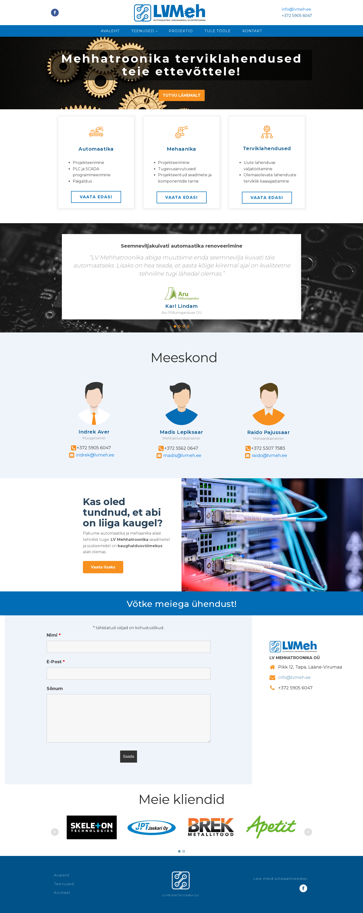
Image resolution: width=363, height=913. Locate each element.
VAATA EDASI (96, 197)
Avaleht (110, 31)
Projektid (181, 31)
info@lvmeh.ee (296, 9)
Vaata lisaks (103, 567)
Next (308, 279)
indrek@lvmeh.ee (94, 455)
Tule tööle (217, 31)
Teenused (142, 31)
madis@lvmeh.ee (181, 455)
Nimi (54, 635)
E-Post (56, 661)
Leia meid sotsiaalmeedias (280, 878)
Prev (55, 279)
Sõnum (55, 688)
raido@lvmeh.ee (269, 455)
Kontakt (252, 31)
